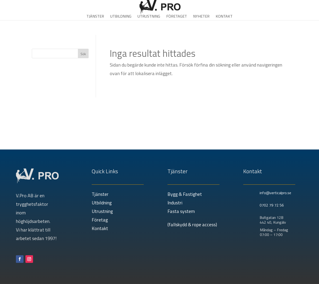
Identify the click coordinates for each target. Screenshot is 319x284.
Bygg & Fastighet (184, 194)
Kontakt (224, 16)
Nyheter (201, 16)
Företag (100, 219)
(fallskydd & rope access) (192, 224)
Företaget (176, 16)
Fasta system (181, 211)
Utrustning (149, 16)
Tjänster (95, 16)
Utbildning (120, 16)
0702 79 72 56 (272, 205)
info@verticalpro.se (275, 193)
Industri (174, 202)
